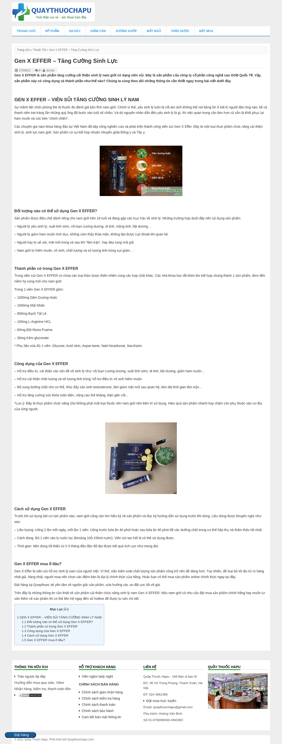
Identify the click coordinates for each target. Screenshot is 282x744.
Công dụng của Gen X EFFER (46, 631)
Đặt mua (206, 31)
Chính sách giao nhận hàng (102, 692)
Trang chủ (26, 31)
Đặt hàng (21, 735)
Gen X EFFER (148, 593)
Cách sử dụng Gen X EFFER (45, 635)
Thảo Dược (180, 31)
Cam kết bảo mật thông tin (101, 717)
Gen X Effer (182, 126)
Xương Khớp (126, 31)
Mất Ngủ (154, 31)
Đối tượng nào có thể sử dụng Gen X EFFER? (57, 622)
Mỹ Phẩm (52, 31)
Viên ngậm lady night (97, 676)
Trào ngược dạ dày (31, 676)
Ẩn (66, 609)
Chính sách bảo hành (98, 711)
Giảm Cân (98, 31)
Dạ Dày (75, 31)
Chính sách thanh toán (98, 705)
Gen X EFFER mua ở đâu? (43, 640)
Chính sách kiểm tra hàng (101, 698)
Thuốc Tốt (39, 50)
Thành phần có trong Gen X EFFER (49, 626)
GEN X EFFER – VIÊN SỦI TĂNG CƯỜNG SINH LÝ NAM (59, 617)
